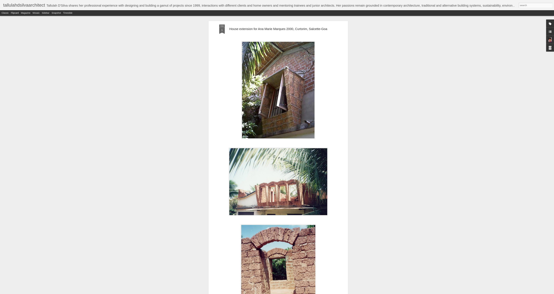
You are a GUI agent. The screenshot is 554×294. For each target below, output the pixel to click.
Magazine (26, 13)
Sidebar (45, 13)
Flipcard (15, 13)
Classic (5, 13)
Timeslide (67, 13)
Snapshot (56, 13)
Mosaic (36, 13)
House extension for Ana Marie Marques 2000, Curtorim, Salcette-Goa (278, 29)
